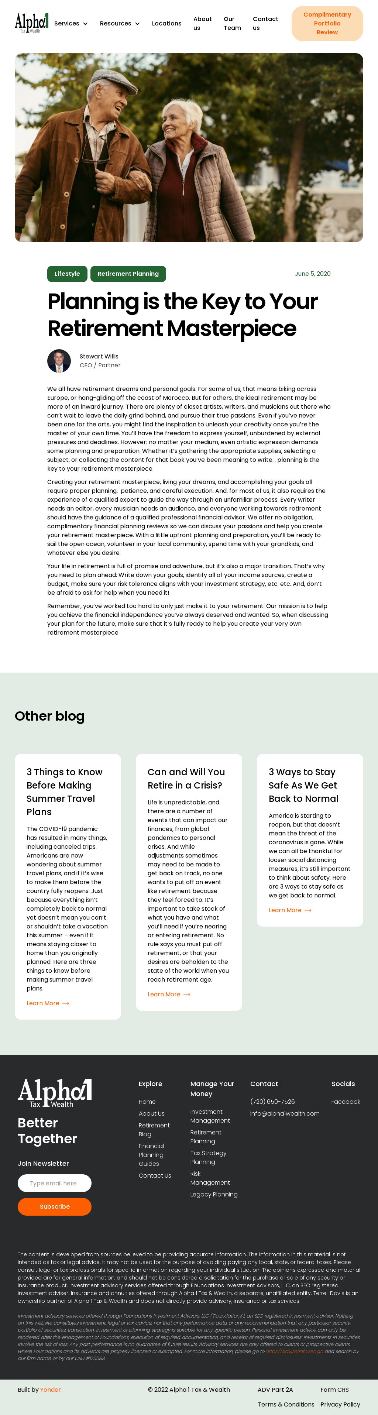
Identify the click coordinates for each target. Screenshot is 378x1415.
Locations (167, 23)
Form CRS (334, 1389)
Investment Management (210, 1116)
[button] (71, 23)
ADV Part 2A (275, 1389)
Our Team (232, 23)
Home (147, 1102)
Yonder (50, 1389)
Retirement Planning (205, 1137)
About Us (152, 1113)
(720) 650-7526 (272, 1102)
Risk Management (210, 1178)
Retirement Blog (154, 1129)
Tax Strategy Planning (208, 1157)
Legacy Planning (214, 1194)
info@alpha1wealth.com (285, 1113)
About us (202, 23)
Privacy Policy (340, 1404)
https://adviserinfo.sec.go (294, 1351)
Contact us (265, 23)
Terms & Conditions (286, 1404)
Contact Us (155, 1175)
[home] (31, 23)
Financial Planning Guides (151, 1155)
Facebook (345, 1102)
